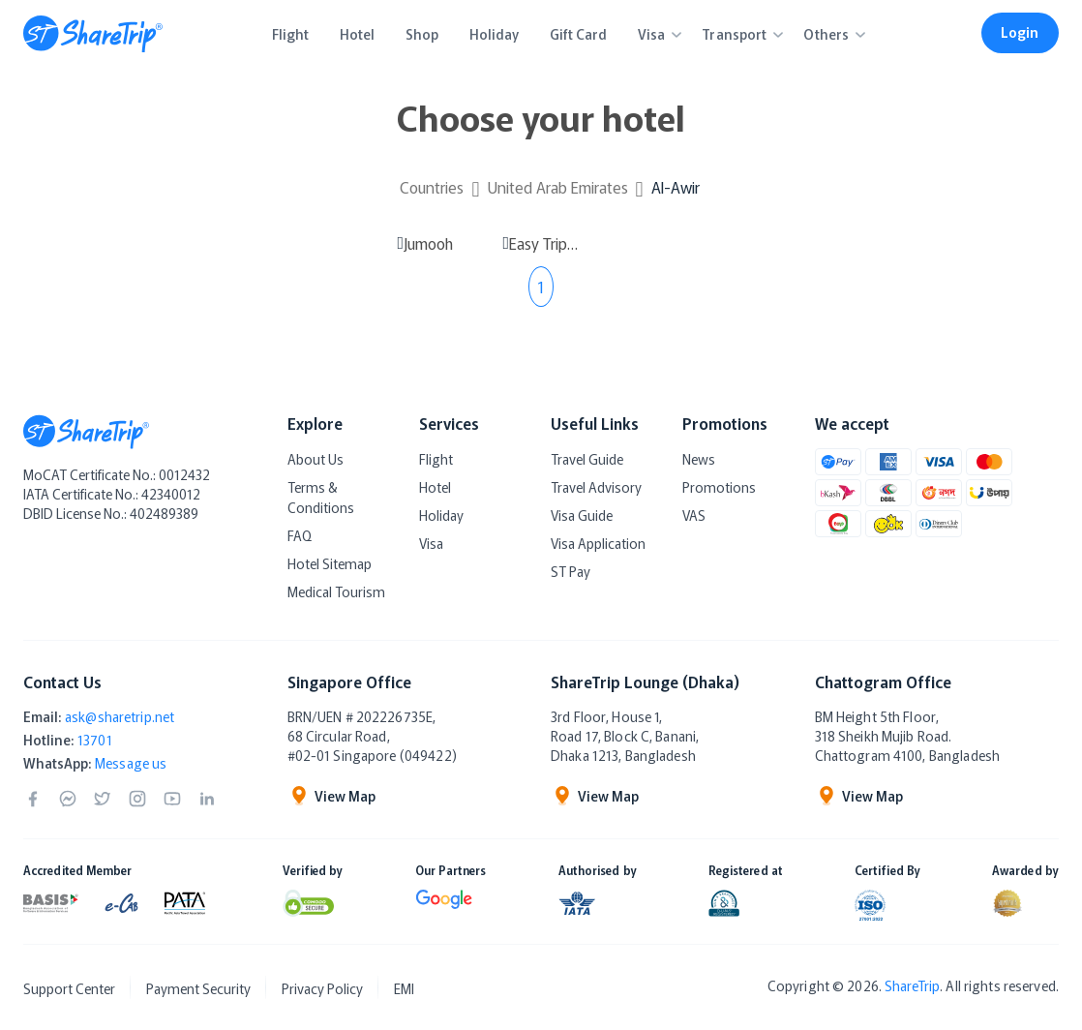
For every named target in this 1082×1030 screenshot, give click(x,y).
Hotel (435, 487)
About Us (315, 459)
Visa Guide (582, 515)
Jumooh (428, 243)
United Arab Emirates (558, 186)
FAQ (299, 535)
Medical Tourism (336, 591)
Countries (432, 186)
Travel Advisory (596, 487)
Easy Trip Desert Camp (544, 243)
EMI (404, 988)
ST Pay (570, 571)
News (698, 459)
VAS (694, 515)
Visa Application (598, 543)
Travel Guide (587, 459)
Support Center (69, 988)
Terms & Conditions (320, 497)
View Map (331, 795)
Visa (431, 543)
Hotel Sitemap (329, 563)
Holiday (441, 515)
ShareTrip (912, 985)
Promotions (719, 487)
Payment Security (198, 988)
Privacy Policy (322, 988)
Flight (436, 459)
